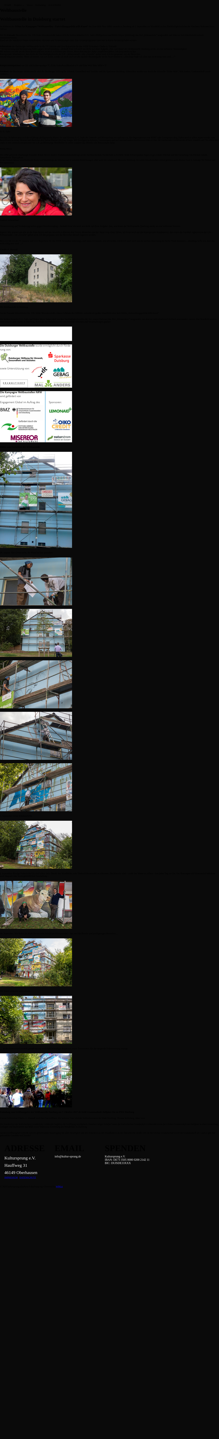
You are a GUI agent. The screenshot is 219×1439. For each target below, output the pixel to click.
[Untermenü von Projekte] (23, 5)
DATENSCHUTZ (27, 1177)
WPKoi (59, 1186)
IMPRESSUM (11, 1177)
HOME (7, 5)
